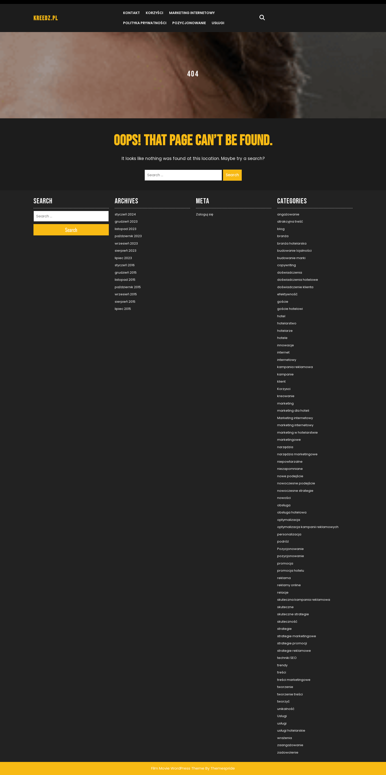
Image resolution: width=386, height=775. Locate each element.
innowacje (285, 345)
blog (281, 229)
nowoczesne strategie (295, 490)
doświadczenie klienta (295, 287)
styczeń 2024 (125, 214)
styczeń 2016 (125, 265)
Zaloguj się (204, 214)
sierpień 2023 (125, 250)
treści (281, 672)
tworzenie (285, 687)
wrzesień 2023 (126, 243)
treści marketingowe (293, 679)
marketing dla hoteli (293, 410)
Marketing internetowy (192, 12)
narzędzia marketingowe (297, 454)
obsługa (283, 505)
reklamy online (289, 585)
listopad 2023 (125, 229)
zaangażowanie (290, 745)
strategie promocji (292, 643)
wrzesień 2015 (126, 294)
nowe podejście (290, 476)
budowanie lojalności (294, 250)
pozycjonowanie (290, 556)
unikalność (285, 708)
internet (283, 352)
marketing (285, 403)
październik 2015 (128, 287)
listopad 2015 (125, 279)
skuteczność (287, 621)
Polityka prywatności (144, 22)
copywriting (286, 265)
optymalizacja (288, 519)
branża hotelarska (291, 243)
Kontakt (131, 12)
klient (281, 381)
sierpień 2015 (125, 301)
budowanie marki (291, 258)
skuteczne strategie (293, 614)
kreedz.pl (45, 18)
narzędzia (285, 447)
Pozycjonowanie (189, 22)
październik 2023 (128, 236)
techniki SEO (287, 657)
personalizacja (289, 534)
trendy (282, 665)
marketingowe (289, 439)
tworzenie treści (290, 694)
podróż (283, 541)
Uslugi (282, 716)
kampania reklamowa (295, 367)
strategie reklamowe (294, 650)
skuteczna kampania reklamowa (303, 599)
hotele (282, 337)
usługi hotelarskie (291, 730)
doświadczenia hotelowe (297, 279)
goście (282, 301)
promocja (285, 563)
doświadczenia (289, 272)
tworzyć (283, 701)
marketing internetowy (295, 425)
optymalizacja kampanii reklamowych (307, 527)
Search (232, 174)
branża (283, 236)
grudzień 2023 (126, 221)
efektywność (287, 294)
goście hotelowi (290, 308)
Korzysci (283, 389)
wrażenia (284, 738)
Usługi (218, 22)
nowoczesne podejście (296, 483)
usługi (282, 723)
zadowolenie (287, 752)
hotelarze (285, 330)
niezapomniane (290, 468)
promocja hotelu (290, 570)
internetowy (286, 359)
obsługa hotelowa (291, 512)
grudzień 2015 (126, 272)
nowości (284, 497)
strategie (284, 628)
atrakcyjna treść (290, 221)
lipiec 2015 (123, 308)
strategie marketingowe (296, 636)
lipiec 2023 (123, 258)
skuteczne (285, 607)
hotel (281, 316)
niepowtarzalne (290, 461)
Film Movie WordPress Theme (177, 768)
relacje (283, 592)
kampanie (285, 374)
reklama (284, 578)
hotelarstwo (286, 323)
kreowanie (285, 396)
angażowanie (288, 214)
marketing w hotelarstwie (297, 432)
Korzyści (154, 12)
